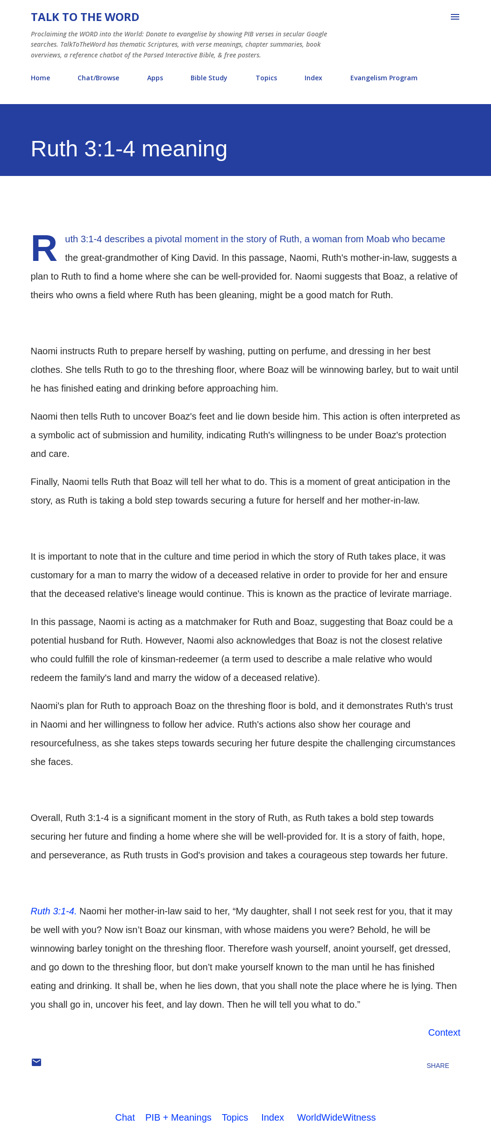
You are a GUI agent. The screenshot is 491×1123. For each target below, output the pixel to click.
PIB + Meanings (178, 1117)
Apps (155, 77)
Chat (125, 1117)
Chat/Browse (98, 77)
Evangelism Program (384, 77)
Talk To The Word (85, 16)
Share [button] (438, 1065)
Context (444, 1032)
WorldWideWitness (336, 1117)
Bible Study (209, 77)
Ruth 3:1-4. (54, 911)
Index (313, 77)
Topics (266, 77)
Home (40, 77)
